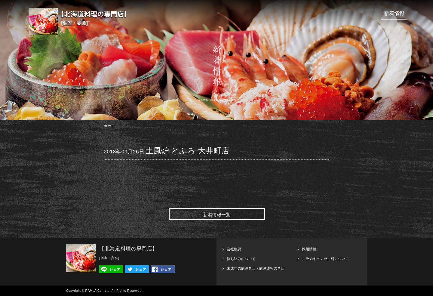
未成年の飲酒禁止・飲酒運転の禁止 (255, 268)
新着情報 (394, 13)
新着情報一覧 (216, 214)
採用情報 (309, 249)
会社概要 (234, 249)
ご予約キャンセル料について (325, 259)
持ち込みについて (241, 259)
